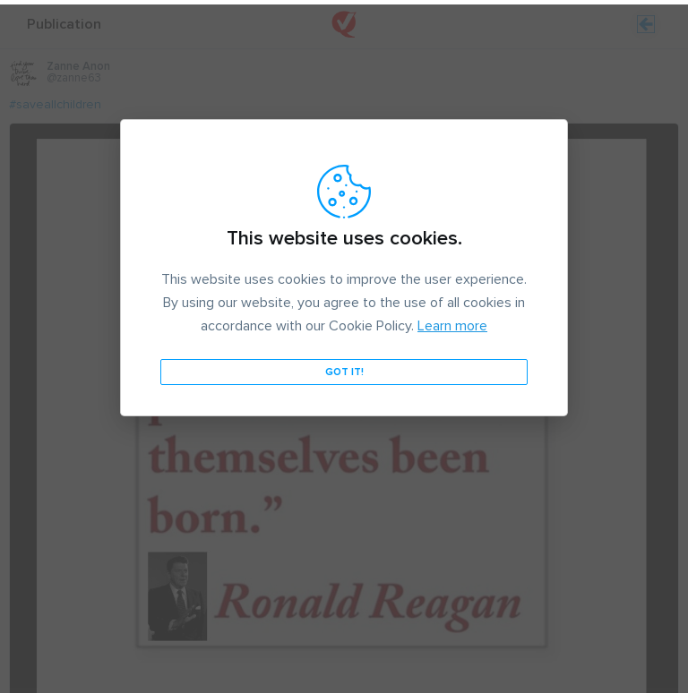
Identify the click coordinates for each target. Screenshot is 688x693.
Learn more (452, 321)
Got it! (344, 367)
